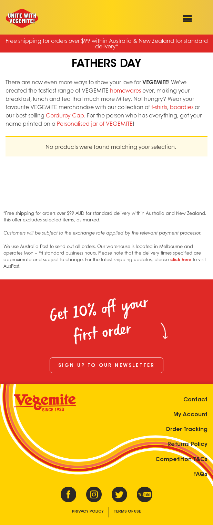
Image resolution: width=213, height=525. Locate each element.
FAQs (200, 474)
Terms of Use (127, 512)
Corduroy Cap (65, 115)
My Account (190, 415)
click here (180, 259)
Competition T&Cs (181, 459)
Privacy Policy (88, 512)
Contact (195, 400)
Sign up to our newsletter (106, 365)
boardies (181, 107)
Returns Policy (187, 444)
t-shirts (159, 107)
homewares (125, 90)
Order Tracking (186, 429)
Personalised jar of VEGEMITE (95, 123)
